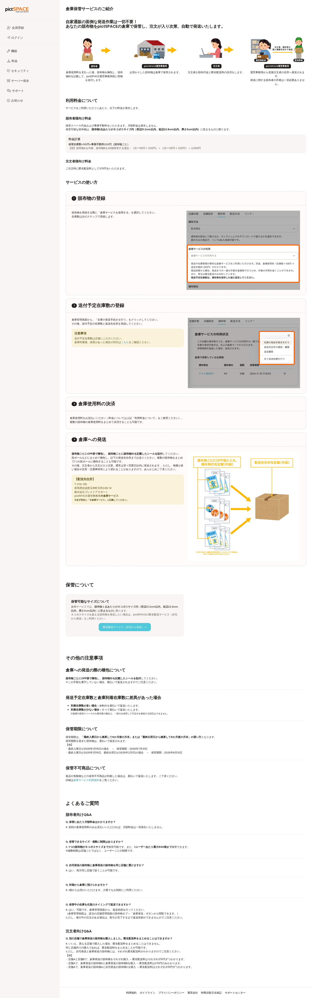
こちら (125, 342)
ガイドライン (147, 993)
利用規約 (131, 993)
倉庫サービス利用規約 (86, 780)
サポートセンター (235, 993)
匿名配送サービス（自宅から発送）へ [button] (125, 627)
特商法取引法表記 (211, 993)
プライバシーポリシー (171, 993)
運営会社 (192, 993)
